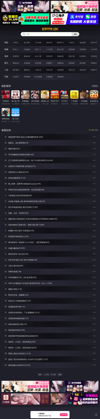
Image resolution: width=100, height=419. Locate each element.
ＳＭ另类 (94, 49)
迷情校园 (60, 70)
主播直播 (83, 49)
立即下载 (63, 415)
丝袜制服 (71, 49)
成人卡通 (38, 56)
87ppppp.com (50, 29)
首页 (40, 374)
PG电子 (15, 42)
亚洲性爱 (16, 56)
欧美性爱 (49, 56)
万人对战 (38, 42)
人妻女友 (38, 70)
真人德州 (27, 42)
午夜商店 (16, 77)
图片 (6, 63)
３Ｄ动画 (49, 49)
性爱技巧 (94, 70)
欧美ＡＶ (38, 49)
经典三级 (71, 56)
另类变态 (94, 56)
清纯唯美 (71, 63)
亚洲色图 (27, 63)
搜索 (75, 34)
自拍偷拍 (27, 49)
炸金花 (71, 42)
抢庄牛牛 (94, 42)
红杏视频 (49, 77)
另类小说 (71, 70)
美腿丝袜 (60, 63)
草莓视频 (27, 77)
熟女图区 (83, 63)
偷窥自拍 (16, 63)
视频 (6, 49)
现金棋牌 (83, 42)
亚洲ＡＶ (16, 49)
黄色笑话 (83, 70)
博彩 (6, 42)
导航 (6, 76)
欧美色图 (38, 63)
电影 (6, 56)
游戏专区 (49, 42)
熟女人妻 (60, 49)
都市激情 (16, 70)
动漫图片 (49, 63)
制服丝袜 (60, 56)
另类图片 (94, 63)
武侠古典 (49, 70)
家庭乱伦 (27, 70)
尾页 (60, 374)
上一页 (47, 374)
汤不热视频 (38, 77)
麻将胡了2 (60, 42)
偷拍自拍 (27, 56)
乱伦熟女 (83, 56)
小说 (6, 69)
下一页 (53, 374)
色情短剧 (60, 77)
